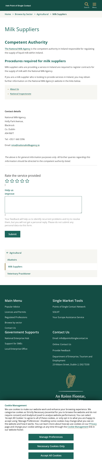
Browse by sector (13, 322)
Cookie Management (77, 426)
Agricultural (13, 252)
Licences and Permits (15, 312)
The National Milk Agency (17, 48)
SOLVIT (56, 312)
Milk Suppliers (15, 266)
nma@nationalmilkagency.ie (25, 145)
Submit (12, 234)
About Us (14, 89)
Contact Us (10, 327)
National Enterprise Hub (17, 338)
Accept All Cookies (51, 455)
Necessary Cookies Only (51, 446)
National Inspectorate (20, 93)
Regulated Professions (16, 317)
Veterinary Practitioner (19, 273)
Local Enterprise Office (16, 348)
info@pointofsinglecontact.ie (73, 338)
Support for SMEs (13, 343)
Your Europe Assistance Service (68, 317)
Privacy (93, 423)
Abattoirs (12, 259)
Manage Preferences (51, 436)
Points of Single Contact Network (69, 306)
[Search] (86, 5)
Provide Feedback (61, 350)
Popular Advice (12, 306)
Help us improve (9, 192)
